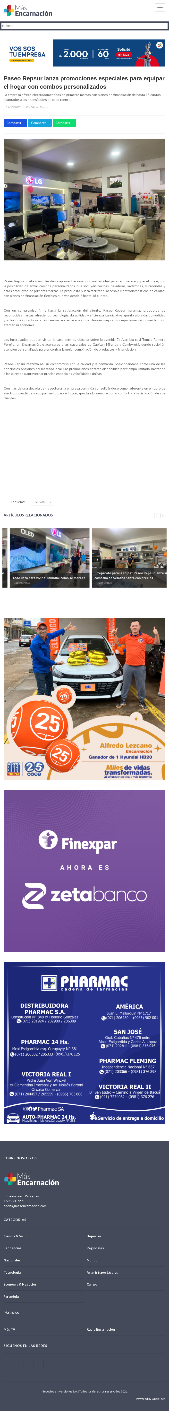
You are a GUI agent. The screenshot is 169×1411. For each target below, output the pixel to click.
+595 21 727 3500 (17, 1201)
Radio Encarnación (101, 1329)
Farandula (11, 1296)
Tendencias (12, 1248)
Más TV (9, 1329)
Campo (92, 1284)
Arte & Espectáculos (102, 1272)
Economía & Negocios (20, 1284)
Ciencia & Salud (15, 1236)
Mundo (92, 1260)
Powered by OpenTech (150, 1399)
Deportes (94, 1236)
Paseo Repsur (42, 502)
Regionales (95, 1248)
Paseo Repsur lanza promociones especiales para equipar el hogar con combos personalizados (84, 82)
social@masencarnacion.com (25, 1206)
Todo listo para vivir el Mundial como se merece (121, 578)
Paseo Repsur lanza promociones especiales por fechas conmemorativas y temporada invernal (39, 575)
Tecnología (12, 1272)
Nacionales (12, 1260)
